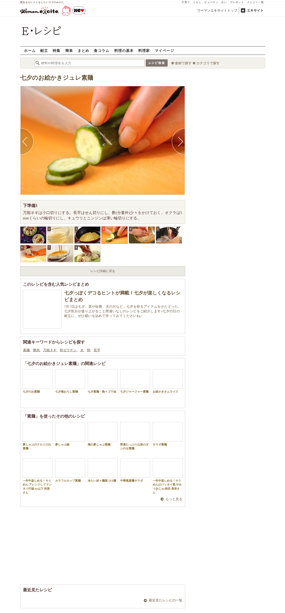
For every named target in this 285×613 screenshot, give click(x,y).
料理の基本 (124, 50)
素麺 (26, 350)
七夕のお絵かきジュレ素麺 (56, 78)
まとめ (83, 50)
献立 (44, 50)
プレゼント (237, 2)
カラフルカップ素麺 (70, 470)
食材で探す (183, 63)
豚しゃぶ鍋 (70, 434)
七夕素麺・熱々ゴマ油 (103, 381)
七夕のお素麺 (38, 381)
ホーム (30, 50)
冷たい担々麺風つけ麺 (103, 470)
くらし (197, 2)
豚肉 (36, 350)
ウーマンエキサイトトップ (217, 10)
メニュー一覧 (255, 2)
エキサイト (255, 10)
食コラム (101, 50)
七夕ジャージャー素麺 (135, 381)
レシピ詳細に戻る (102, 271)
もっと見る (174, 499)
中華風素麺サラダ (135, 470)
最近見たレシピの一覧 (165, 600)
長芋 (97, 350)
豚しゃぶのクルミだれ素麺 (38, 436)
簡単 (69, 50)
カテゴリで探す (208, 63)
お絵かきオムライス (168, 381)
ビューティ (211, 2)
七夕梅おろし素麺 (70, 381)
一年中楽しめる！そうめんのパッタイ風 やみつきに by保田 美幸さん (168, 476)
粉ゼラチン (68, 350)
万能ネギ (50, 350)
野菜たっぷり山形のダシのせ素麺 (135, 436)
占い (224, 2)
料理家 (144, 50)
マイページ (164, 50)
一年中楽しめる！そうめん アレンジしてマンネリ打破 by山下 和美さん (38, 476)
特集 (56, 50)
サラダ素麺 (168, 434)
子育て (186, 2)
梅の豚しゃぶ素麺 (103, 434)
